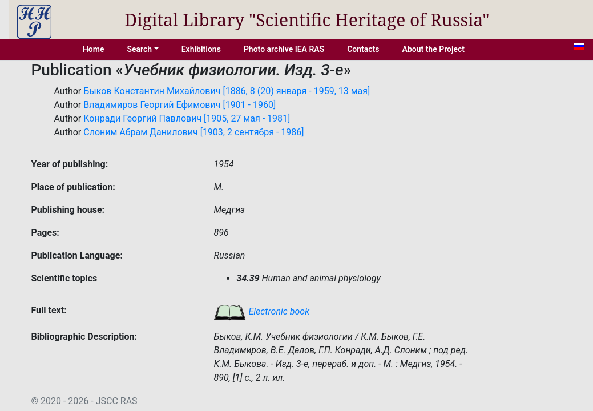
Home (93, 49)
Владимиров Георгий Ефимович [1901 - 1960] (179, 104)
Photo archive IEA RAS (284, 49)
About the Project (433, 49)
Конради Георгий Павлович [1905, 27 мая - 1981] (186, 118)
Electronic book (261, 311)
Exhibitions (201, 49)
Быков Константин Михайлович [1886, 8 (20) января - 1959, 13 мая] (226, 91)
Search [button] (139, 49)
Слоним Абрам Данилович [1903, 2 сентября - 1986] (193, 132)
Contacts (363, 49)
